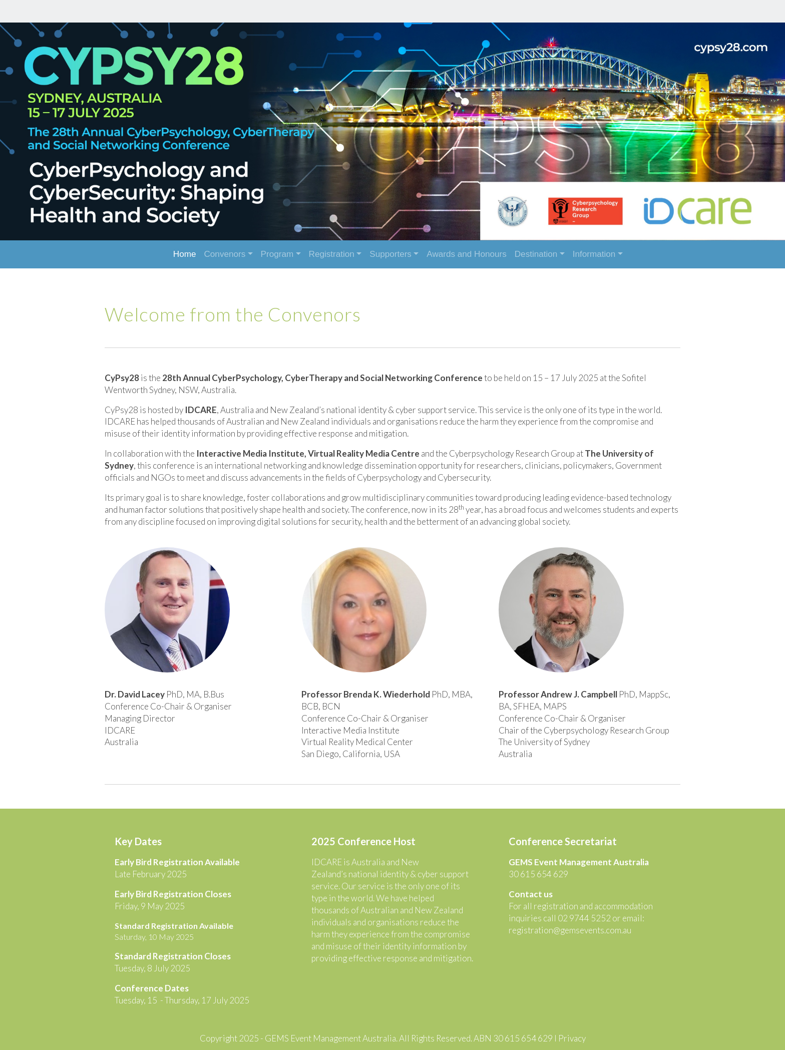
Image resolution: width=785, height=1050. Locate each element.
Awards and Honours (466, 254)
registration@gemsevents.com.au (569, 922)
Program (277, 254)
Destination (536, 254)
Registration (331, 254)
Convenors (225, 254)
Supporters (390, 254)
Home (184, 254)
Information (594, 254)
